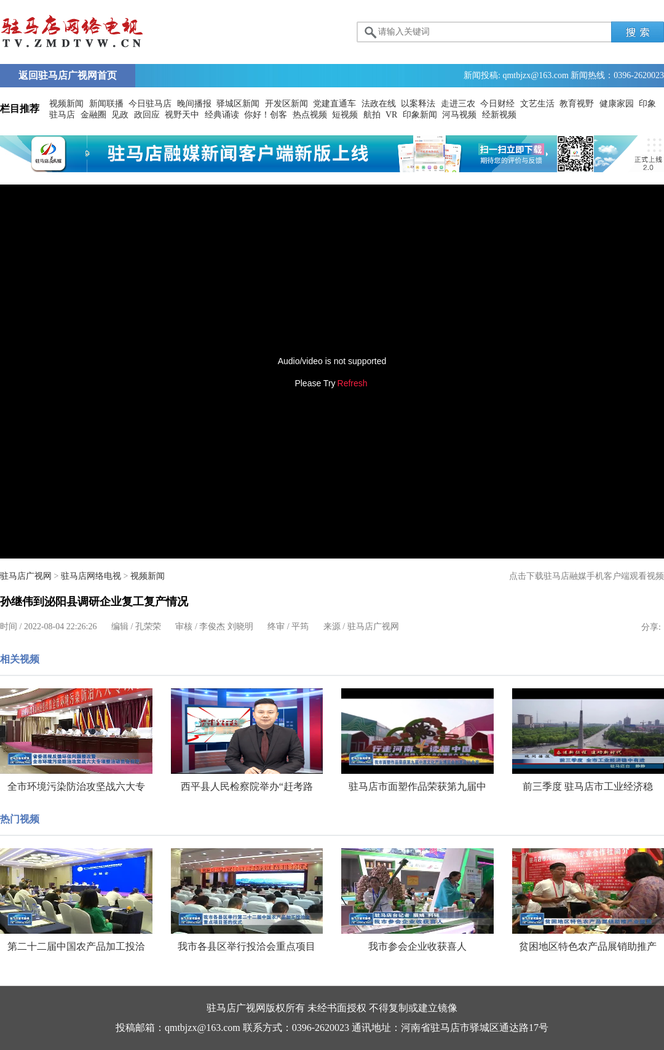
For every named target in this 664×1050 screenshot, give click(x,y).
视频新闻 (66, 103)
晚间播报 (194, 103)
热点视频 (310, 114)
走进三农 (458, 103)
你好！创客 (265, 114)
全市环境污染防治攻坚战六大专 (76, 786)
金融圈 (93, 114)
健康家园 (616, 103)
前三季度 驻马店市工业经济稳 (588, 786)
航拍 (372, 114)
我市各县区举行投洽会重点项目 (246, 946)
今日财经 (497, 103)
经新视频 (499, 114)
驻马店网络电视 (91, 576)
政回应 (147, 114)
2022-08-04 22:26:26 (60, 626)
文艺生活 (537, 103)
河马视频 (459, 114)
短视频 (345, 114)
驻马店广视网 (26, 576)
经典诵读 (222, 114)
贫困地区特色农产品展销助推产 (588, 946)
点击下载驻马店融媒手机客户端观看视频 (586, 576)
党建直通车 (334, 103)
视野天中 (182, 114)
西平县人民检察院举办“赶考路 (247, 786)
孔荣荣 (148, 626)
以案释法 (418, 103)
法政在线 (379, 103)
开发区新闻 (286, 103)
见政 (119, 114)
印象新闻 (420, 114)
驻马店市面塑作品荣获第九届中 (417, 786)
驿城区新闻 (237, 103)
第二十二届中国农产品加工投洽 (76, 946)
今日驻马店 (150, 103)
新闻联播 (106, 103)
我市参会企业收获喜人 (417, 946)
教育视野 (576, 103)
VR (391, 114)
